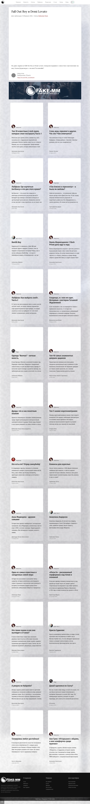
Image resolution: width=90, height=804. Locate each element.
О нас (55, 2)
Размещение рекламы (73, 788)
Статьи (33, 2)
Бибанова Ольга (43, 16)
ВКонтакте (25, 786)
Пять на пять (49, 790)
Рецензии (48, 2)
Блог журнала (26, 790)
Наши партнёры (71, 784)
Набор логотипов (72, 790)
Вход (67, 2)
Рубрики (40, 2)
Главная (18, 2)
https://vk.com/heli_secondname (25, 77)
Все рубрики (48, 784)
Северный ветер (49, 792)
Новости (25, 2)
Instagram (25, 788)
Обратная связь (71, 786)
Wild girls (48, 788)
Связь (61, 2)
